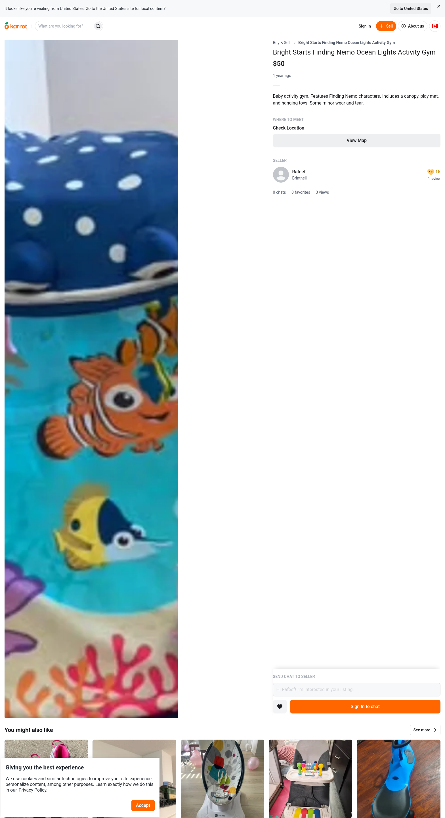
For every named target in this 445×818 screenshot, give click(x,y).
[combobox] (64, 26)
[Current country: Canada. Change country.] (434, 26)
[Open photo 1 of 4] (91, 379)
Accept (147, 789)
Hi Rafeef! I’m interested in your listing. (356, 689)
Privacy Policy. (77, 774)
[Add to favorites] (280, 706)
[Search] (98, 26)
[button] (425, 730)
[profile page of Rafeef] (281, 175)
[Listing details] (356, 354)
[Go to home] (16, 26)
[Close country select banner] (439, 6)
